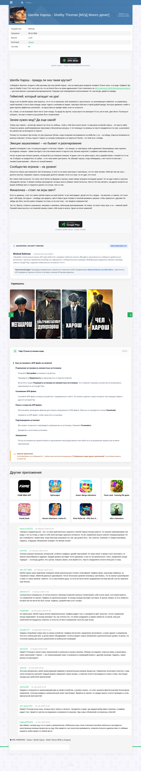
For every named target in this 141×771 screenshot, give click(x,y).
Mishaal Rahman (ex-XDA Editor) (101, 271)
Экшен (31, 43)
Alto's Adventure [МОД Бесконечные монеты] (112, 89)
